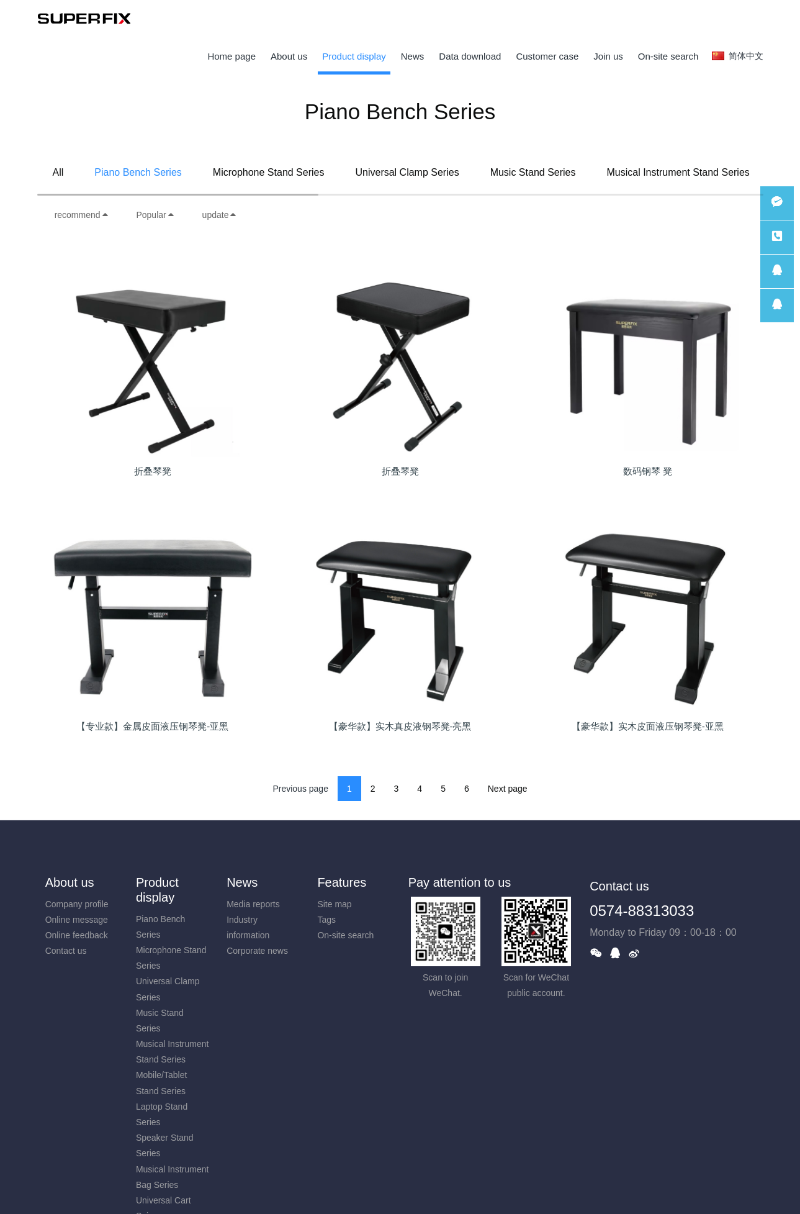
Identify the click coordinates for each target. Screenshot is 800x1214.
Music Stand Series (533, 172)
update (220, 215)
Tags (326, 920)
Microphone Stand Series (269, 172)
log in (701, 19)
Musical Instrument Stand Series (677, 172)
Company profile (77, 904)
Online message (76, 920)
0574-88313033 (642, 910)
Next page (508, 789)
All (58, 172)
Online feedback (76, 935)
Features (341, 882)
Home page (231, 56)
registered (740, 19)
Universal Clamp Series (407, 172)
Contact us (66, 951)
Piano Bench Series (138, 172)
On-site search (345, 935)
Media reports (253, 904)
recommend (82, 215)
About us (69, 882)
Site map (334, 904)
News (242, 882)
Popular (155, 215)
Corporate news (257, 951)
